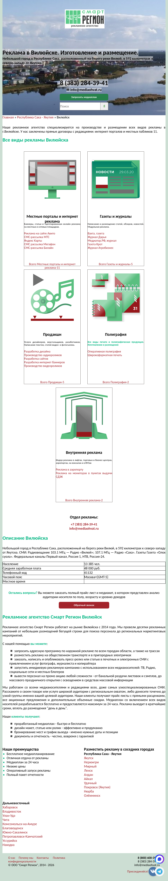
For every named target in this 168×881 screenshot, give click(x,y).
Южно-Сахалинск (14, 832)
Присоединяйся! (137, 871)
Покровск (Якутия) (97, 787)
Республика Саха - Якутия (35, 117)
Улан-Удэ (8, 816)
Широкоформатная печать (105, 355)
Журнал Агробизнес (101, 248)
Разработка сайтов (36, 358)
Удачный (90, 783)
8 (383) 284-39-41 (149, 861)
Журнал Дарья (97, 237)
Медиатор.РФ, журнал (102, 240)
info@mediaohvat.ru (84, 528)
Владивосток (11, 811)
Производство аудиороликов (43, 355)
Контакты (43, 858)
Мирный (90, 766)
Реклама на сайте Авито (39, 233)
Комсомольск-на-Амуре (19, 824)
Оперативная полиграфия (104, 351)
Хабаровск (10, 807)
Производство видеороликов (43, 366)
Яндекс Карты (33, 240)
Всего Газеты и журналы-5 (116, 264)
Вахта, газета (96, 233)
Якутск (88, 758)
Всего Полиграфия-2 (116, 382)
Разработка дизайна (37, 351)
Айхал (88, 779)
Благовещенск (12, 828)
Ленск (88, 770)
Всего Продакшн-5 (52, 382)
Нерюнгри (91, 762)
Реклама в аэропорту (69, 469)
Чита (5, 820)
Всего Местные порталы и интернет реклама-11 (52, 265)
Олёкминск (92, 795)
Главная (8, 117)
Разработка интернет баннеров (44, 362)
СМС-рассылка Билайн (38, 248)
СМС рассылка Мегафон (39, 244)
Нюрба (89, 791)
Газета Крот (95, 244)
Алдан (88, 775)
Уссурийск (9, 841)
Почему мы (26, 858)
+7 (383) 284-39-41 (84, 524)
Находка (8, 845)
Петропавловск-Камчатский (22, 836)
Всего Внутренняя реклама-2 (84, 500)
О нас (11, 858)
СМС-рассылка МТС (36, 237)
